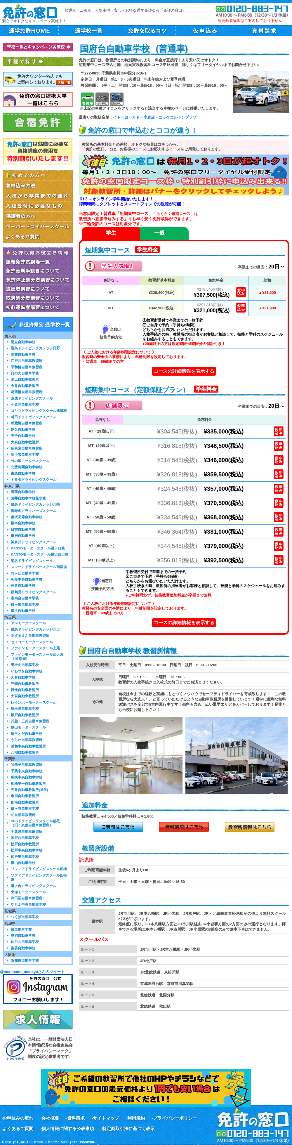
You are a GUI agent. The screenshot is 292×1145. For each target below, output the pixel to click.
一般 (159, 233)
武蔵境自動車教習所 (26, 423)
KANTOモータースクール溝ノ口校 (38, 548)
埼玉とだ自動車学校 (26, 733)
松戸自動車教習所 (25, 844)
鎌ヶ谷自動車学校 (25, 808)
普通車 (87, 99)
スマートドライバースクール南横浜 (39, 567)
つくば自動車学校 (25, 917)
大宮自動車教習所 (25, 696)
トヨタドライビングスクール (33, 479)
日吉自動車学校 (23, 529)
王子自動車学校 (23, 436)
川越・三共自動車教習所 (30, 721)
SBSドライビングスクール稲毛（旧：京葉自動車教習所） (35, 823)
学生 (111, 233)
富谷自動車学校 (23, 948)
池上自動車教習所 (25, 379)
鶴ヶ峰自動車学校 (25, 604)
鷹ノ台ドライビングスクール (33, 886)
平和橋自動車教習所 (26, 367)
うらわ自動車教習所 (26, 740)
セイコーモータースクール (32, 642)
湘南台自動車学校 (25, 598)
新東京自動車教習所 (26, 448)
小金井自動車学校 (25, 404)
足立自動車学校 (23, 342)
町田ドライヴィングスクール (33, 417)
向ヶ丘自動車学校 (25, 573)
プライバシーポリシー (175, 1117)
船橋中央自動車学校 (26, 777)
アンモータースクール (28, 623)
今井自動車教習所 (25, 386)
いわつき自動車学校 (26, 671)
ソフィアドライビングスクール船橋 (39, 869)
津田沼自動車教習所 (26, 898)
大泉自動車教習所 (25, 442)
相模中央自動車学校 (26, 579)
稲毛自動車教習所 (25, 802)
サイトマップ (106, 1117)
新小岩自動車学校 (25, 454)
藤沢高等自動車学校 (26, 517)
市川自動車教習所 (25, 796)
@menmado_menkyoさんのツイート (32, 971)
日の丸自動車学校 (25, 373)
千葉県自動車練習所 (26, 831)
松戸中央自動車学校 (26, 850)
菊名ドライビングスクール (32, 561)
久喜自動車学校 (23, 677)
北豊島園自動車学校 (26, 467)
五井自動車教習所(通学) (29, 790)
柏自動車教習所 (23, 815)
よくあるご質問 (18, 1128)
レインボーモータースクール (33, 702)
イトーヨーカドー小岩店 (134, 117)
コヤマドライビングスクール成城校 (39, 410)
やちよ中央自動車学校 (28, 904)
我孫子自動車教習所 (26, 764)
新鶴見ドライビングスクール (33, 592)
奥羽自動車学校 (23, 935)
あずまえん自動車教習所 (30, 635)
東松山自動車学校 (25, 665)
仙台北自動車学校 (25, 941)
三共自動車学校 (23, 585)
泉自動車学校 (21, 929)
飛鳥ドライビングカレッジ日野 (35, 348)
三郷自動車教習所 (25, 684)
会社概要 (50, 1117)
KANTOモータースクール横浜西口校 (39, 554)
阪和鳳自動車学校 (25, 960)
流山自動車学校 (23, 863)
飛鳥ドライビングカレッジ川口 (35, 629)
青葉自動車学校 (23, 492)
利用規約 (136, 1117)
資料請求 (76, 1117)
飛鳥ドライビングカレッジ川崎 (35, 504)
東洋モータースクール (28, 892)
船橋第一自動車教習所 (28, 783)
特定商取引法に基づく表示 (128, 1128)
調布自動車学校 (23, 354)
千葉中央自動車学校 (26, 771)
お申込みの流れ (18, 1117)
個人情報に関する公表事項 (67, 1128)
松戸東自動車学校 (25, 856)
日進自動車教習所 (25, 690)
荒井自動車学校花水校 (28, 498)
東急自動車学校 (23, 473)
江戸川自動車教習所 (26, 360)
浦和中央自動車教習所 (28, 746)
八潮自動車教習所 (25, 752)
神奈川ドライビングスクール (33, 542)
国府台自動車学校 (25, 837)
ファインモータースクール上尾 (35, 648)
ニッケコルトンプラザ (178, 117)
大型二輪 (117, 99)
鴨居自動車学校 (23, 535)
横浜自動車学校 (23, 611)
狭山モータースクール (28, 727)
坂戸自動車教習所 (25, 715)
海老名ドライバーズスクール (33, 511)
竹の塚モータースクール (30, 461)
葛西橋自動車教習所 (26, 392)
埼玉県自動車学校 (25, 708)
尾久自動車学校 (23, 429)
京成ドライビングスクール (32, 398)
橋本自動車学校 (23, 523)
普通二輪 (102, 99)
